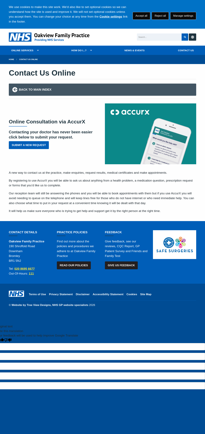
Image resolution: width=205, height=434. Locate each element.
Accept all (141, 15)
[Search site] (185, 37)
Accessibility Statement (108, 294)
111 (31, 273)
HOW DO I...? (78, 50)
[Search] (159, 37)
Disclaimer (83, 294)
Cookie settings (110, 16)
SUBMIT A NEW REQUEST (29, 145)
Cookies (132, 294)
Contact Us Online (28, 59)
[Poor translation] (8, 340)
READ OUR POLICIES (74, 265)
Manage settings (183, 15)
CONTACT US (186, 50)
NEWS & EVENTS (134, 50)
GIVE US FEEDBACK (121, 265)
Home (11, 59)
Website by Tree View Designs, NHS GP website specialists (50, 305)
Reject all (160, 15)
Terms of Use (37, 294)
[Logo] (50, 37)
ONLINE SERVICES (22, 50)
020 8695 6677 (24, 268)
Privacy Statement (61, 294)
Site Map (145, 294)
